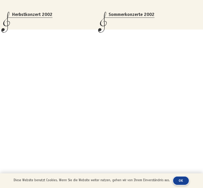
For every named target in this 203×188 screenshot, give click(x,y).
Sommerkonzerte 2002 (131, 14)
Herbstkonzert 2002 (32, 14)
